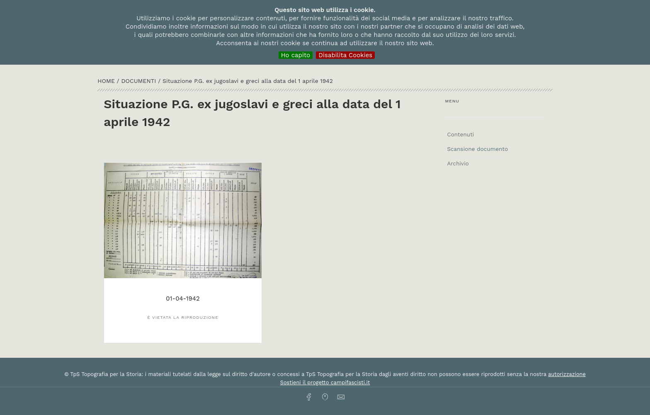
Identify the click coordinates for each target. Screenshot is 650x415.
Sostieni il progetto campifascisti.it (325, 382)
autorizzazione (567, 374)
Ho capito (295, 55)
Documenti (139, 81)
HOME (106, 81)
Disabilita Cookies (345, 55)
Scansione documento (477, 149)
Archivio (457, 163)
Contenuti (460, 134)
